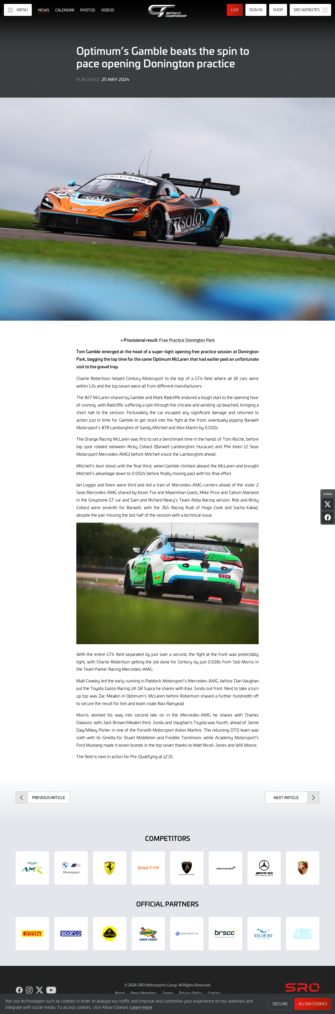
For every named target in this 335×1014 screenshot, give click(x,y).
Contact (214, 993)
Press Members (144, 993)
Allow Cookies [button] (313, 1003)
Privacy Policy (190, 993)
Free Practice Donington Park (187, 340)
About (120, 993)
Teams (167, 993)
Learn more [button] (141, 1007)
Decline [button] (280, 1003)
